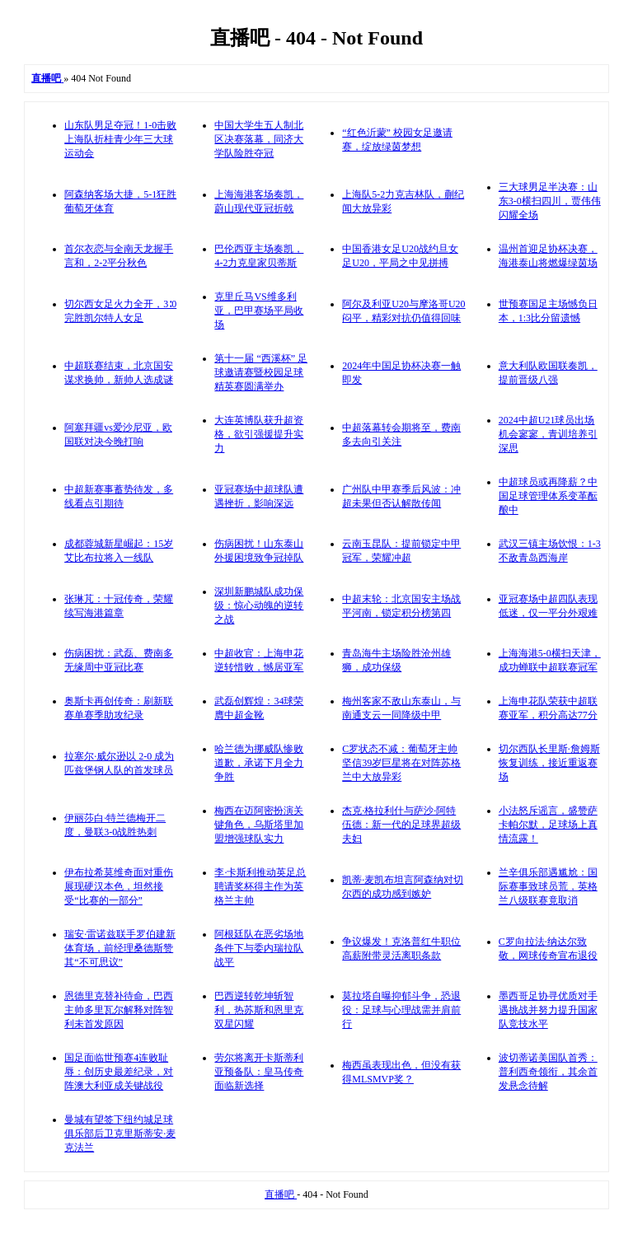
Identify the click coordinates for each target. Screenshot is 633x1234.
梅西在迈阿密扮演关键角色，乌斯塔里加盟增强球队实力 (258, 824)
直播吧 (281, 1194)
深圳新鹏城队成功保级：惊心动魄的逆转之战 (258, 605)
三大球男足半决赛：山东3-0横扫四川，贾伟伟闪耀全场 (550, 201)
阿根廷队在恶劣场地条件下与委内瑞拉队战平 (258, 948)
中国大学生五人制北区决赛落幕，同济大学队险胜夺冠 (258, 139)
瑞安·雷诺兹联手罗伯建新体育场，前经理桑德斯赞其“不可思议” (120, 948)
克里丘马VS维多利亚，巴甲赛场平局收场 (258, 310)
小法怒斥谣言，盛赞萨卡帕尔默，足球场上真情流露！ (548, 824)
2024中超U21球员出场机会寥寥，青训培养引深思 (548, 434)
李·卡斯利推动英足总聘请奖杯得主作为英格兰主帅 (260, 886)
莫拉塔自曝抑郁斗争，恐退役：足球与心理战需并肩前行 (401, 1010)
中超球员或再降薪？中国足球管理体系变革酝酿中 (548, 496)
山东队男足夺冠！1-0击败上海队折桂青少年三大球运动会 (120, 139)
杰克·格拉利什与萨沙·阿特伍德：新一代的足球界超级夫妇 (401, 824)
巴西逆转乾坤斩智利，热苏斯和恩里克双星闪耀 (258, 1010)
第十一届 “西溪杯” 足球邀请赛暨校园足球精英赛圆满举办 (260, 372)
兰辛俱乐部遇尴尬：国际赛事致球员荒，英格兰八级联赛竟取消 (548, 886)
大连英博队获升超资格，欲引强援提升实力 (258, 434)
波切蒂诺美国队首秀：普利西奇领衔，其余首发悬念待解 (548, 1071)
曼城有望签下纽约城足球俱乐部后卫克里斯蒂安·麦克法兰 (120, 1133)
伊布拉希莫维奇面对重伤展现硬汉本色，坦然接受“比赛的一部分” (118, 886)
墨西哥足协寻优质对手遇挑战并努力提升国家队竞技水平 (548, 1010)
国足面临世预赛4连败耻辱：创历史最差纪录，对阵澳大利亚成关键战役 (118, 1071)
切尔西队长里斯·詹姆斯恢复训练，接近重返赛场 (549, 763)
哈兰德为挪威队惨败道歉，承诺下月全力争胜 (258, 763)
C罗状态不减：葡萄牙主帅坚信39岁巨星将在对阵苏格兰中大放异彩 (401, 763)
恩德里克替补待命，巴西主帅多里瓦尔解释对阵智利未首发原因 (118, 1010)
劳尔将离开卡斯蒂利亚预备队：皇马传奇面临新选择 (258, 1071)
